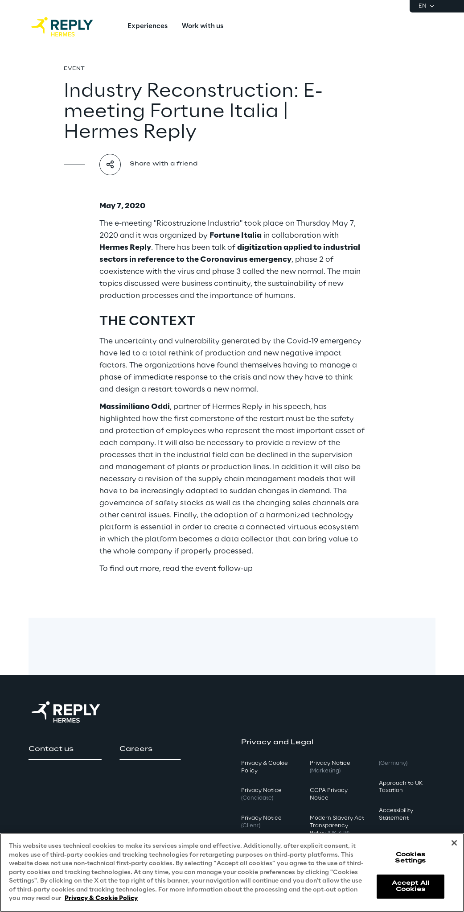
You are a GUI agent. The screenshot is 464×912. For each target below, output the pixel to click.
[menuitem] (147, 26)
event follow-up (224, 569)
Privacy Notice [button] (261, 794)
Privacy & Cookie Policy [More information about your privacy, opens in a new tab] (101, 898)
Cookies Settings (410, 858)
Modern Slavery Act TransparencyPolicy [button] (337, 825)
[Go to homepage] (71, 26)
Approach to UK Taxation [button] (401, 787)
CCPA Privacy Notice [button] (329, 794)
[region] (232, 872)
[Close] (454, 843)
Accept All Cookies (410, 886)
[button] (65, 749)
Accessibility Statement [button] (396, 814)
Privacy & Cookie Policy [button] (264, 767)
